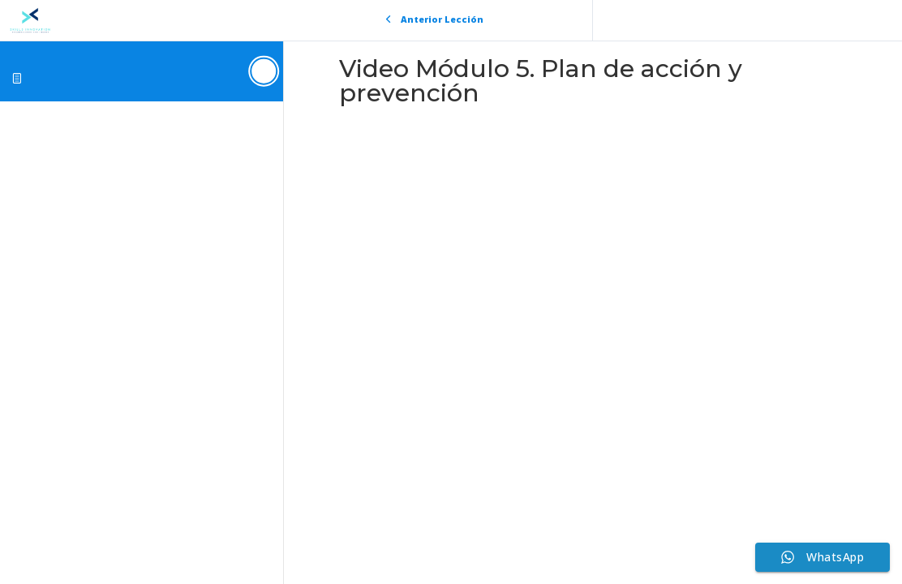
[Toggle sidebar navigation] (264, 71)
